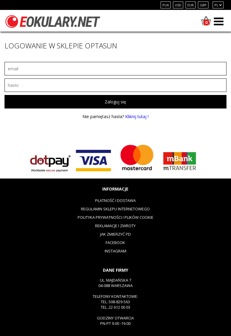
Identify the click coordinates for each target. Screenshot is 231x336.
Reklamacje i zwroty (115, 225)
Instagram (115, 251)
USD (178, 5)
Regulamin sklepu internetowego (115, 209)
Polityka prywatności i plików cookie (115, 217)
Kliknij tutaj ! (137, 116)
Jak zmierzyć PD (115, 234)
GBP (203, 5)
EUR (190, 5)
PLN (165, 5)
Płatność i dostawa (115, 200)
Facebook (115, 242)
